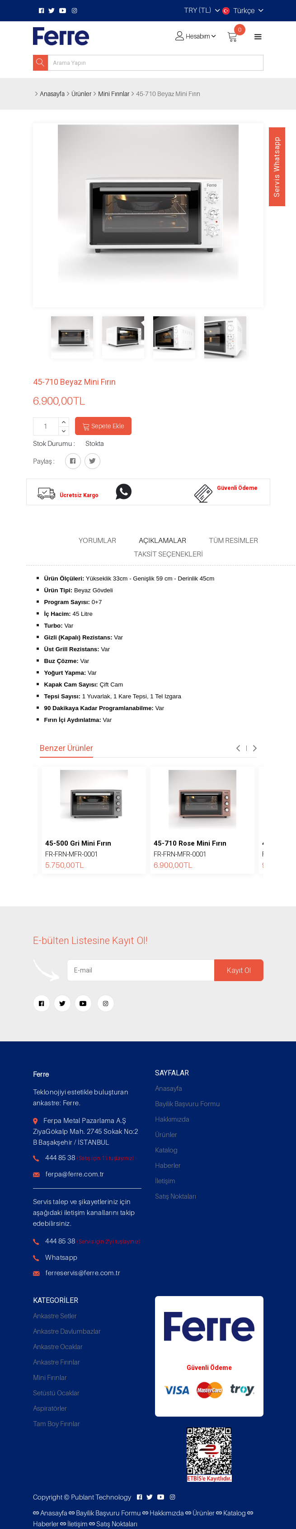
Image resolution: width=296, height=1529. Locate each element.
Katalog (166, 1150)
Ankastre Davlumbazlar (67, 1331)
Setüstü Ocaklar (56, 1393)
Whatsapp (61, 1257)
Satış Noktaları (175, 1196)
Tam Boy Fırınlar (56, 1423)
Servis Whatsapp (277, 166)
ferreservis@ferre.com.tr (83, 1272)
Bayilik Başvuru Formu (187, 1103)
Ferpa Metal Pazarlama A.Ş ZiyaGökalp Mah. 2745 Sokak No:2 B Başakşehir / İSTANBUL (85, 1131)
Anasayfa (52, 93)
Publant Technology (101, 1497)
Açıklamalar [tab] (162, 540)
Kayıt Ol (239, 970)
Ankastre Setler (55, 1315)
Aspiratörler (50, 1408)
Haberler (168, 1165)
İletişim (165, 1180)
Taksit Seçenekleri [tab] (168, 553)
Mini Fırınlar (113, 93)
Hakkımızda (172, 1119)
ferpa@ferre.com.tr (75, 1174)
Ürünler (81, 93)
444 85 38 (60, 1157)
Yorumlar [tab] (97, 540)
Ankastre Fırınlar (56, 1362)
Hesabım (198, 36)
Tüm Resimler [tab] (233, 540)
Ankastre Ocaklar (58, 1346)
